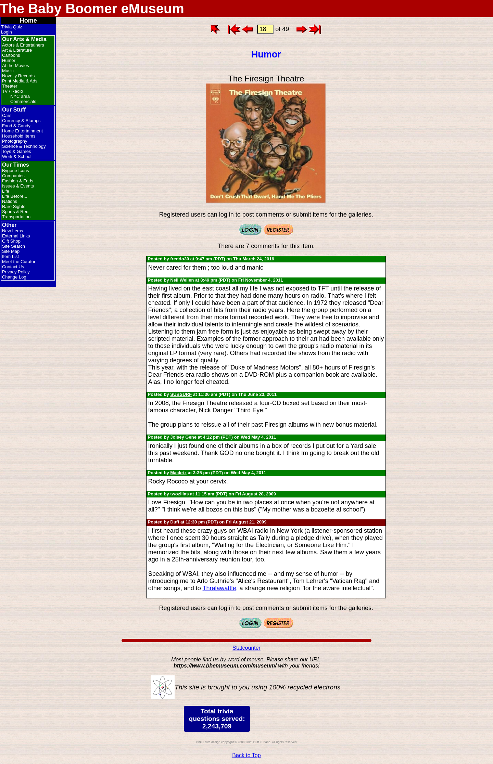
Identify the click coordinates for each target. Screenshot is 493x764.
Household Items (19, 136)
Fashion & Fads (17, 180)
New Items (12, 230)
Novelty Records (18, 75)
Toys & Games (16, 151)
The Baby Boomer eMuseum (92, 8)
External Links (16, 235)
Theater (9, 86)
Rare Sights (13, 206)
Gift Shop (11, 241)
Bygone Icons (15, 170)
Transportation (16, 216)
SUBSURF (181, 394)
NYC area (20, 96)
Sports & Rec (15, 211)
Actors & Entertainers (23, 45)
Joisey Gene (183, 437)
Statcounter (246, 648)
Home (28, 20)
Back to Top (246, 755)
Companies (13, 175)
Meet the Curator (19, 261)
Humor (8, 60)
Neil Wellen (182, 280)
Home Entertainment (22, 130)
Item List (10, 256)
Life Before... (14, 196)
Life (5, 191)
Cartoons (11, 55)
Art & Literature (17, 50)
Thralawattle (219, 588)
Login (6, 32)
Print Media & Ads (19, 80)
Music (8, 70)
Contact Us (13, 266)
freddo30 (179, 258)
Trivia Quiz (11, 26)
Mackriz (178, 472)
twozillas (179, 493)
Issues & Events (18, 186)
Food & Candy (16, 125)
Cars (6, 115)
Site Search (13, 246)
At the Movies (15, 65)
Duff (174, 522)
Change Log (14, 277)
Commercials (23, 101)
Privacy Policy (16, 271)
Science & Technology (24, 146)
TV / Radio (12, 91)
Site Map (11, 251)
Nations (9, 201)
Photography (14, 141)
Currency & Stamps (21, 120)
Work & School (16, 156)
